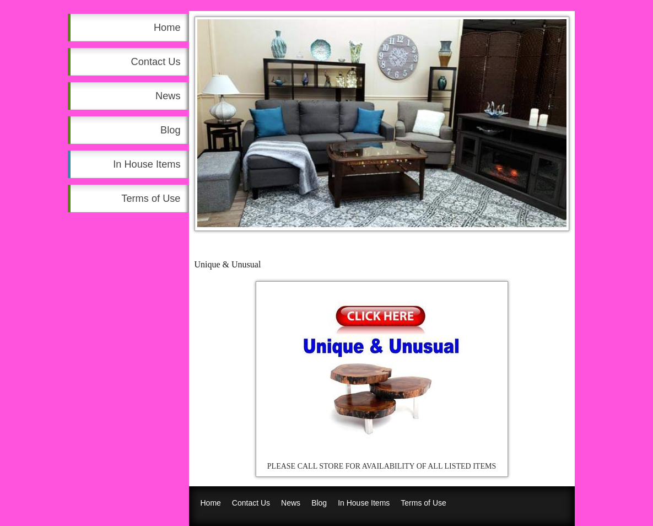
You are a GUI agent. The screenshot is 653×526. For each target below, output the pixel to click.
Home (167, 27)
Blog (170, 130)
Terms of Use (150, 198)
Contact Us (156, 61)
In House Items (146, 164)
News (167, 95)
